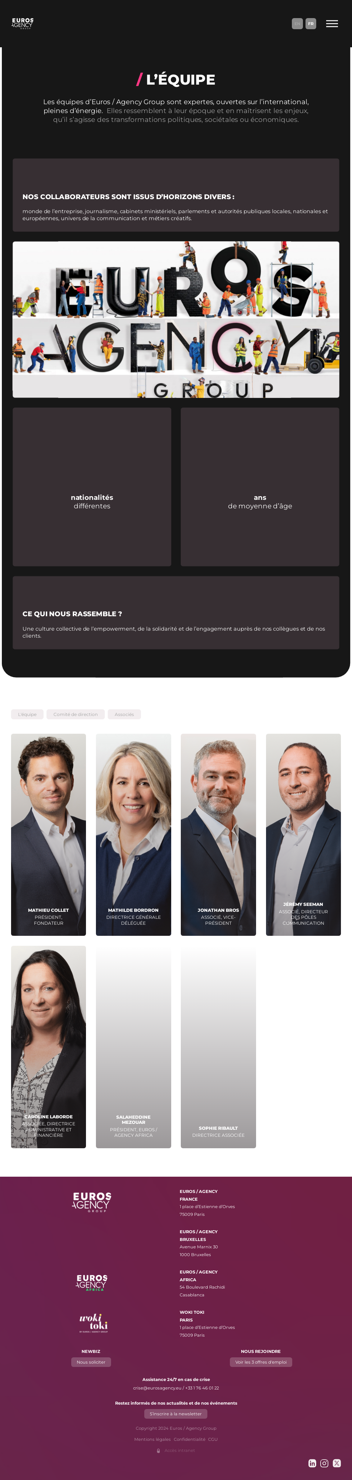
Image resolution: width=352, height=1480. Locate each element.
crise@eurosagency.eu (157, 1388)
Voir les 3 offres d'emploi (261, 1361)
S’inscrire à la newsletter (176, 1413)
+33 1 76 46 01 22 (202, 1388)
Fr (311, 23)
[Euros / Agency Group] (22, 24)
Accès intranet (180, 1450)
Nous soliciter (91, 1361)
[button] (27, 714)
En (297, 23)
